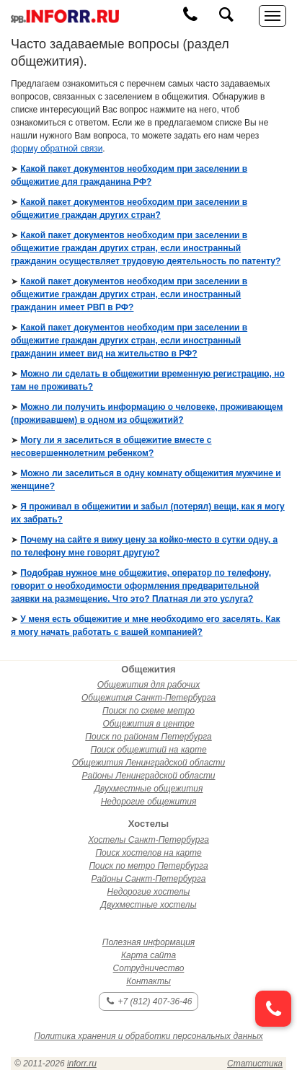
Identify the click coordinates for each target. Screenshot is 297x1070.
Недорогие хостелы (148, 892)
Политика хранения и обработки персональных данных (148, 1036)
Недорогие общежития (149, 802)
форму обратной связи (56, 149)
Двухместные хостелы (149, 905)
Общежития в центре (148, 724)
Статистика (255, 1063)
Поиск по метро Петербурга (148, 866)
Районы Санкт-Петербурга (149, 879)
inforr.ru (82, 1063)
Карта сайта (148, 955)
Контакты (148, 981)
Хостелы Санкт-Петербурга (148, 840)
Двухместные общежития (148, 789)
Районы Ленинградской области (148, 776)
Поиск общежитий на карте (148, 750)
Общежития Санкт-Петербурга (148, 698)
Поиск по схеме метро (148, 711)
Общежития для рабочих (148, 685)
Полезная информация (148, 942)
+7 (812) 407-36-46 (149, 1001)
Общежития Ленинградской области (148, 763)
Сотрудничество (149, 968)
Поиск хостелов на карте (148, 853)
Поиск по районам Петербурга (148, 737)
